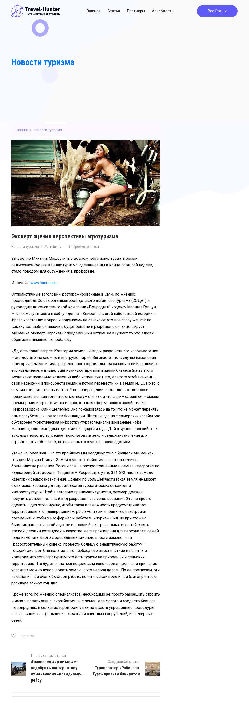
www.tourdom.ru (44, 282)
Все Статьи (217, 11)
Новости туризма (42, 62)
